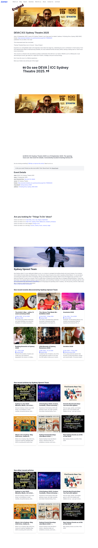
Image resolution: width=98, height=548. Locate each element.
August (40, 219)
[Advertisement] (6, 12)
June (33, 219)
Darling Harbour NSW (26, 185)
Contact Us (50, 1)
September (45, 219)
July (36, 219)
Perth (37, 221)
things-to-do (36, 223)
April (27, 219)
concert (32, 225)
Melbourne (42, 221)
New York (28, 221)
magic (48, 225)
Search (25, 1)
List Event (57, 1)
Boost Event (55, 168)
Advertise (31, 1)
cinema (37, 225)
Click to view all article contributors (23, 284)
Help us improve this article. (37, 163)
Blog (20, 1)
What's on (15, 1)
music (40, 225)
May (30, 219)
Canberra (48, 221)
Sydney (34, 221)
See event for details (29, 179)
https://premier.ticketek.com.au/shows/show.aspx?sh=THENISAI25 (35, 38)
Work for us (38, 1)
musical (45, 225)
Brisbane (53, 221)
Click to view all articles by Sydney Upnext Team (26, 281)
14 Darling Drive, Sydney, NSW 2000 (28, 186)
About (44, 1)
